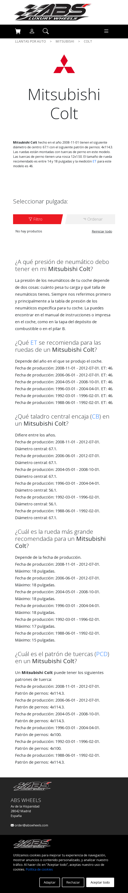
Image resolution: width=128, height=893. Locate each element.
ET (95, 161)
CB (95, 416)
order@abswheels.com (29, 825)
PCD (102, 654)
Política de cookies (39, 869)
